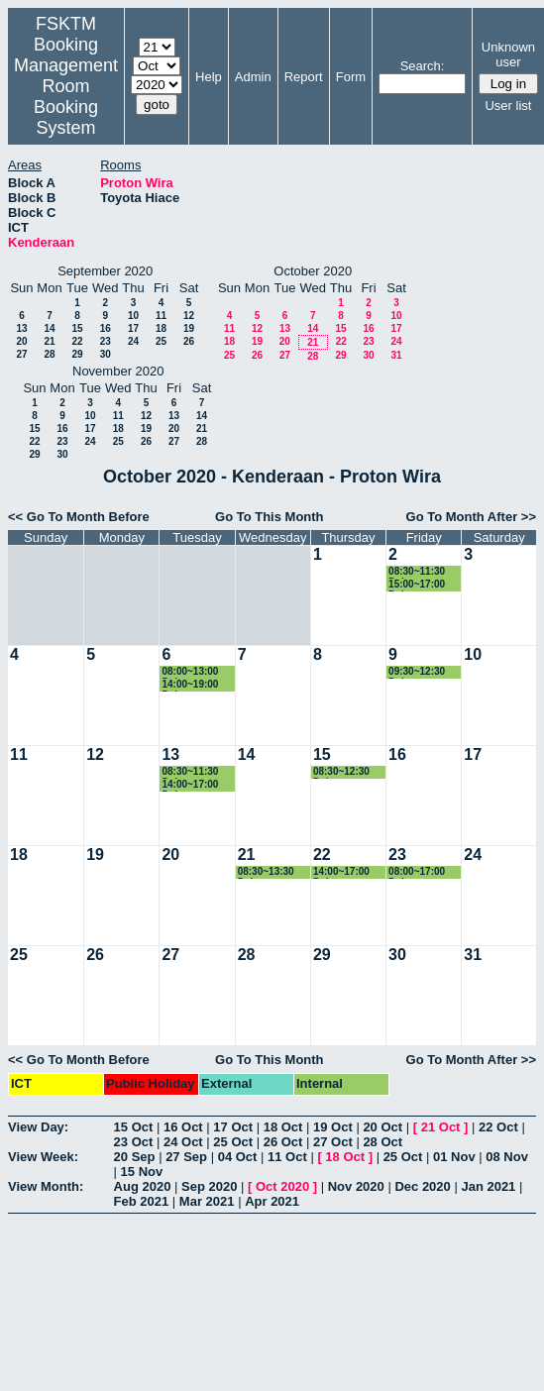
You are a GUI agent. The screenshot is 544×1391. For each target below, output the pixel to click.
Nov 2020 (356, 1186)
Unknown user (508, 54)
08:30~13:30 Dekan (266, 872)
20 (21, 341)
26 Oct (283, 1141)
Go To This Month (269, 516)
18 (161, 328)
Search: (422, 65)
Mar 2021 (207, 1201)
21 (49, 341)
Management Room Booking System (66, 96)
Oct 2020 (282, 1186)
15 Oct (134, 1127)
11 (161, 315)
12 (188, 315)
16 (105, 328)
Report (303, 76)
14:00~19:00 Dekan (190, 685)
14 (49, 328)
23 (105, 341)
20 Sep (135, 1156)
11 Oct (287, 1156)
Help (208, 76)
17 (133, 328)
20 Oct (382, 1127)
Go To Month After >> (471, 516)
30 (105, 354)
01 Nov (454, 1156)
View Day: (38, 1127)
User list (508, 105)
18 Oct (283, 1127)
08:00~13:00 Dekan (190, 672)
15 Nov (142, 1171)
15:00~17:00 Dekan (416, 585)
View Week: (43, 1156)
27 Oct (333, 1141)
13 (21, 328)
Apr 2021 (272, 1201)
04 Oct (238, 1156)
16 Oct (183, 1127)
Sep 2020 (209, 1186)
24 (133, 341)
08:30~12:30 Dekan (341, 772)
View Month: (45, 1186)
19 (188, 328)
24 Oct (183, 1141)
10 (133, 315)
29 (76, 354)
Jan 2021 (488, 1186)
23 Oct (134, 1141)
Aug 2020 (142, 1186)
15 (76, 328)
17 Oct (233, 1127)
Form (351, 76)
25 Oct (233, 1141)
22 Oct (498, 1127)
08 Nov (507, 1156)
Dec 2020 (422, 1186)
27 (21, 354)
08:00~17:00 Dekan (416, 872)
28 (49, 354)
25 (161, 341)
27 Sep (186, 1156)
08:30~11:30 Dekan (416, 572)
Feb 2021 (141, 1201)
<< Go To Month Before (79, 516)
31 (395, 355)
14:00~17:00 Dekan (190, 785)
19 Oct (333, 1127)
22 (76, 341)
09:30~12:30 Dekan (416, 672)
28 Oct (382, 1141)
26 (188, 341)
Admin (253, 76)
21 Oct (441, 1127)
